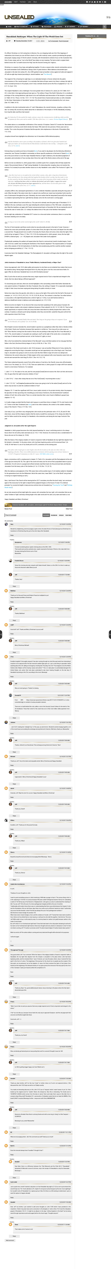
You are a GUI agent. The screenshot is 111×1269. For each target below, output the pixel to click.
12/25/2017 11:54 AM (63, 1224)
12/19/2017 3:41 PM (65, 722)
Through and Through (16, 950)
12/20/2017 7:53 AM (64, 574)
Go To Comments (53, 41)
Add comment (10, 1240)
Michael (12, 756)
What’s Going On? (21, 26)
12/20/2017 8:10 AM (64, 868)
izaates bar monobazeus (17, 884)
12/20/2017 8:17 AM (64, 1030)
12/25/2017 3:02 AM (65, 1202)
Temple (65, 505)
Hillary (12, 820)
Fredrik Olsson (19, 560)
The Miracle (47, 74)
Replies (12, 539)
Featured (15, 505)
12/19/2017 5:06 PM (65, 820)
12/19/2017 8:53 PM (65, 1001)
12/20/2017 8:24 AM (64, 1109)
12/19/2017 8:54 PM (65, 1046)
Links (29, 2)
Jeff (26, 505)
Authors (35, 26)
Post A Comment (63, 41)
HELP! (15, 2)
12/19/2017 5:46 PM (64, 542)
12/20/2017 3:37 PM (64, 1161)
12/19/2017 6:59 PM (65, 950)
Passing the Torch (58, 485)
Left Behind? (83, 26)
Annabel (12, 1078)
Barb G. (12, 1145)
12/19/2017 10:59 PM (64, 560)
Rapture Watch (58, 505)
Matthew (12, 591)
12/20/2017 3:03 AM (65, 1078)
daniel (12, 788)
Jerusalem (31, 505)
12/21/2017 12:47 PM (64, 695)
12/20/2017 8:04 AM (64, 740)
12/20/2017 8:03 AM (64, 683)
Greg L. (12, 1001)
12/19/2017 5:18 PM (65, 852)
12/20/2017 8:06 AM (64, 836)
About (35, 2)
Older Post (69, 509)
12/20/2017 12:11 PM (65, 1132)
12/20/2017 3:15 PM (65, 1145)
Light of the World (48, 505)
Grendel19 (18, 695)
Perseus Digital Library (60, 119)
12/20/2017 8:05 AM (64, 772)
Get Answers (70, 26)
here (35, 151)
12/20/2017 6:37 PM (65, 1182)
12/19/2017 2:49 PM (65, 656)
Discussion (46, 26)
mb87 (12, 625)
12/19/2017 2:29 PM (65, 524)
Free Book (22, 2)
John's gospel (38, 505)
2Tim (12, 656)
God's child (13, 1182)
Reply (12, 535)
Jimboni (12, 722)
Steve (16, 1224)
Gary (11, 524)
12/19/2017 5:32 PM (65, 884)
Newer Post (8, 509)
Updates (58, 26)
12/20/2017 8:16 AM (64, 983)
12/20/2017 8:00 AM (64, 609)
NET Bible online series (46, 454)
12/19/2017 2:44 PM (65, 591)
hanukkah (21, 505)
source (17, 145)
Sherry (12, 852)
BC (11, 1132)
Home (8, 26)
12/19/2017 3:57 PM (65, 756)
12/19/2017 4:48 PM (65, 788)
